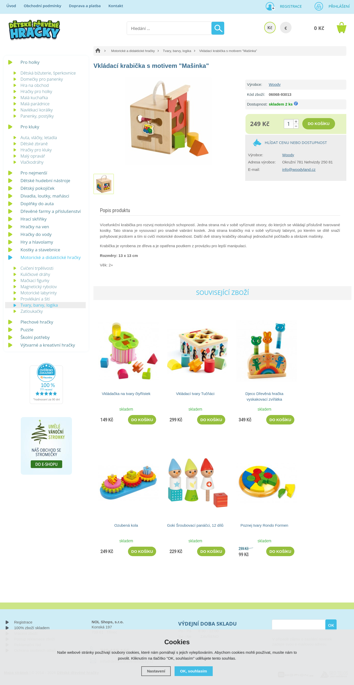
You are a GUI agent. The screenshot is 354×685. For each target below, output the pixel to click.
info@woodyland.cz (299, 169)
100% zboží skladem (31, 628)
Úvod (11, 5)
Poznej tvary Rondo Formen (264, 525)
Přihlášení (337, 6)
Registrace (289, 6)
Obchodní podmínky (42, 5)
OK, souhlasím (193, 671)
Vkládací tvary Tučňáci (195, 393)
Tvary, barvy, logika (177, 51)
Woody (275, 84)
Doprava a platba (85, 5)
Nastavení (156, 671)
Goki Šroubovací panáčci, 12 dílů (195, 525)
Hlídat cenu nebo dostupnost (296, 142)
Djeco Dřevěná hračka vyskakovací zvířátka (264, 396)
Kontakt (115, 5)
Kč (269, 27)
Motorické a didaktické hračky (133, 51)
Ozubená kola (126, 525)
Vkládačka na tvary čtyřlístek (126, 393)
